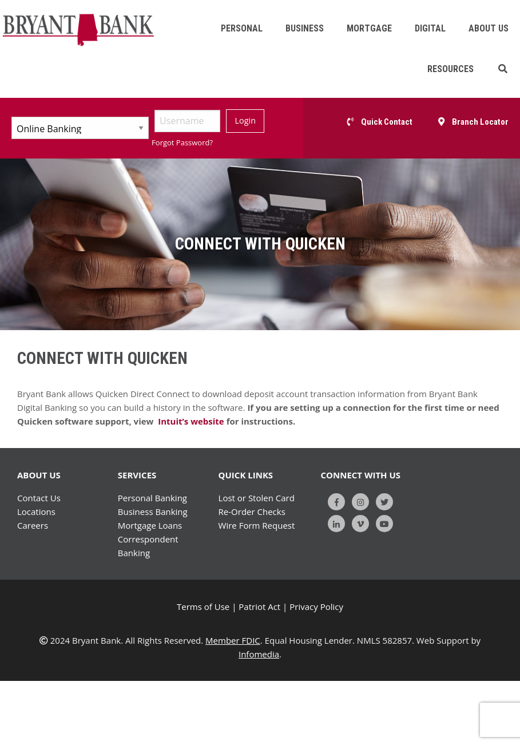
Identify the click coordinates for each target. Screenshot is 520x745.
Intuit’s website (190, 421)
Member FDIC (232, 640)
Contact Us (39, 498)
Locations (36, 511)
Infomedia (259, 654)
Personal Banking (152, 498)
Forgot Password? (182, 142)
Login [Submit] (245, 120)
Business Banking (153, 511)
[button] (502, 69)
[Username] (187, 121)
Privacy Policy (316, 606)
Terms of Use (203, 606)
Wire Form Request (257, 525)
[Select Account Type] (80, 128)
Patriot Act (259, 606)
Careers (32, 525)
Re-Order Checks (252, 511)
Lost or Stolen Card (257, 498)
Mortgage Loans (150, 525)
